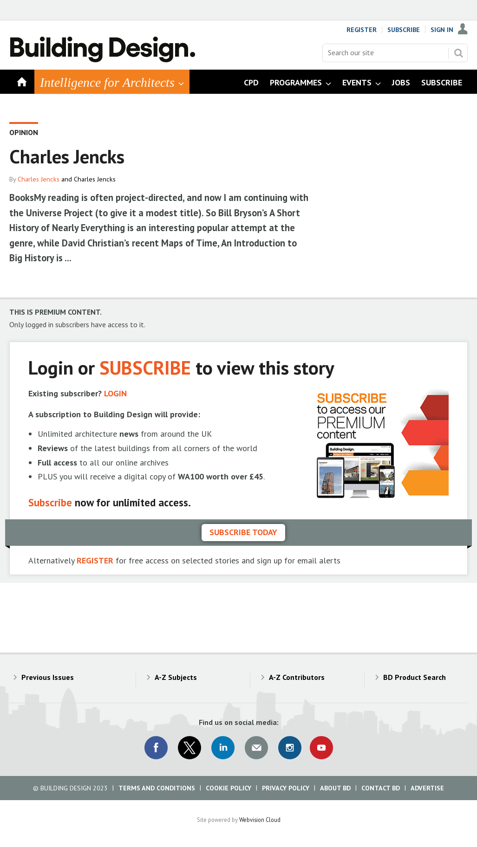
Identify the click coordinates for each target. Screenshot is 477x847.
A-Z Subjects (176, 677)
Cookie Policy (228, 788)
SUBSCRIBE (145, 367)
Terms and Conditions (156, 788)
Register (361, 29)
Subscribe (403, 29)
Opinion (23, 132)
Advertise (427, 788)
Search (458, 52)
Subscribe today (243, 532)
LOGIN (115, 393)
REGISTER (95, 560)
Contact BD (380, 788)
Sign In (442, 29)
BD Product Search (414, 677)
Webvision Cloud (260, 819)
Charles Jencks (38, 179)
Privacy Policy (285, 788)
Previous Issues (47, 677)
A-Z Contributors (297, 677)
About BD (335, 788)
